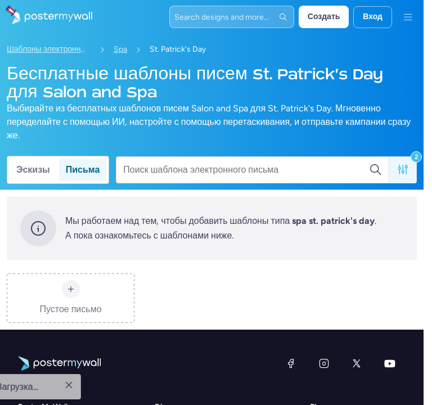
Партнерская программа (62, 397)
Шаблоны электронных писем (49, 49)
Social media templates (195, 384)
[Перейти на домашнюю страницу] (46, 17)
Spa (120, 49)
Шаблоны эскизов (187, 357)
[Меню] (408, 17)
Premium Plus (334, 384)
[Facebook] (291, 287)
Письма (83, 169)
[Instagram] (324, 287)
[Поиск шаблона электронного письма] (246, 170)
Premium (325, 370)
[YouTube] (390, 287)
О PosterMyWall (46, 357)
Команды (326, 397)
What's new (38, 370)
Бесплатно (329, 357)
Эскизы (33, 169)
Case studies (41, 384)
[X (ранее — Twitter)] (356, 287)
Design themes (181, 397)
